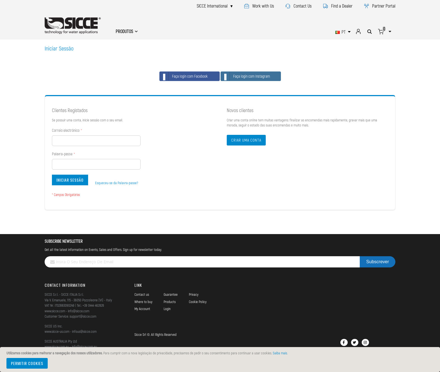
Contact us (141, 294)
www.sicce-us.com (57, 331)
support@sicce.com (83, 316)
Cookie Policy (198, 301)
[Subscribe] (377, 261)
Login (167, 308)
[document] (220, 359)
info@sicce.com (78, 311)
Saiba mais (280, 353)
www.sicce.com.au (57, 346)
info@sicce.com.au (84, 346)
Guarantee (171, 294)
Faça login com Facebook (184, 76)
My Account (142, 308)
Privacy (193, 294)
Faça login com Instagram (245, 76)
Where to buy (143, 301)
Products (170, 301)
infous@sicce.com (84, 331)
